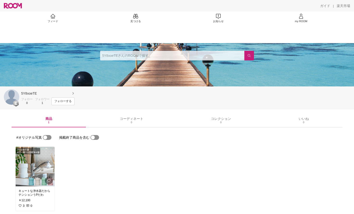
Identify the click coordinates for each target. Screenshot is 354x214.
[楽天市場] (343, 6)
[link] (35, 166)
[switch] (47, 137)
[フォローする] (63, 101)
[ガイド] (325, 6)
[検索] (249, 55)
